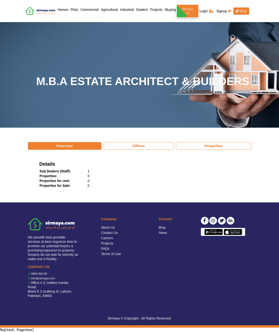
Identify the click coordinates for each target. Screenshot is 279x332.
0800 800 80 (39, 274)
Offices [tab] (138, 146)
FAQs (105, 249)
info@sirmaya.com (43, 278)
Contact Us (109, 233)
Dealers (142, 10)
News (163, 233)
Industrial (127, 10)
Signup (223, 11)
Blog (241, 11)
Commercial (90, 10)
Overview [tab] (64, 146)
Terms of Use (111, 254)
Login (206, 11)
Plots (74, 10)
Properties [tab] (214, 146)
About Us (108, 227)
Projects (156, 10)
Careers (107, 238)
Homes (63, 9)
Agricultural (109, 10)
